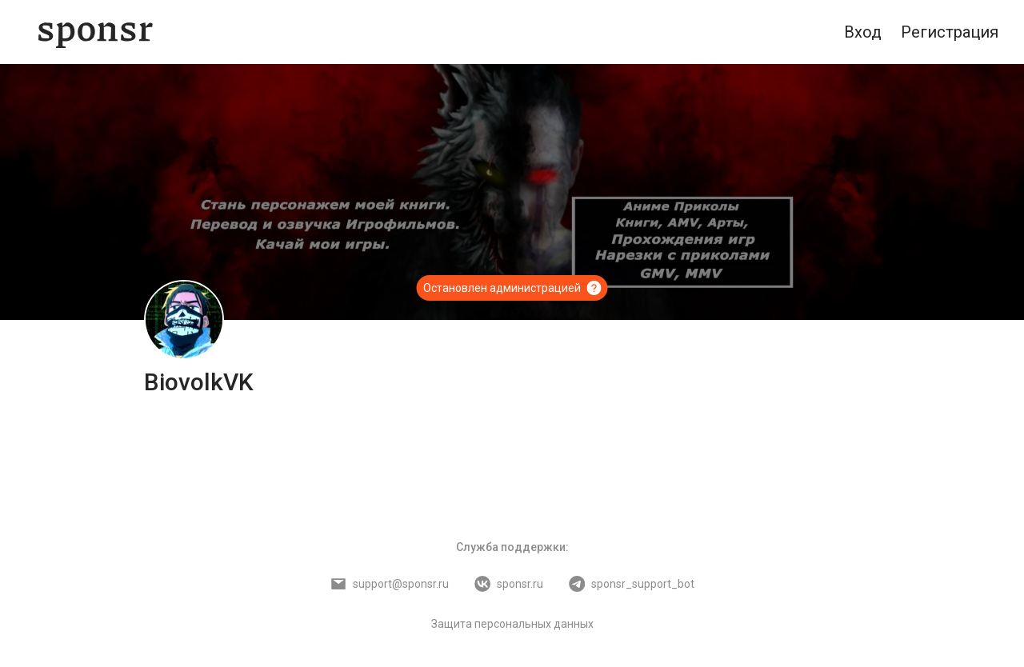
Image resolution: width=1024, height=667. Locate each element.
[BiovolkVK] (184, 320)
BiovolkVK (199, 382)
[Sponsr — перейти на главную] (96, 32)
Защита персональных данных (512, 623)
